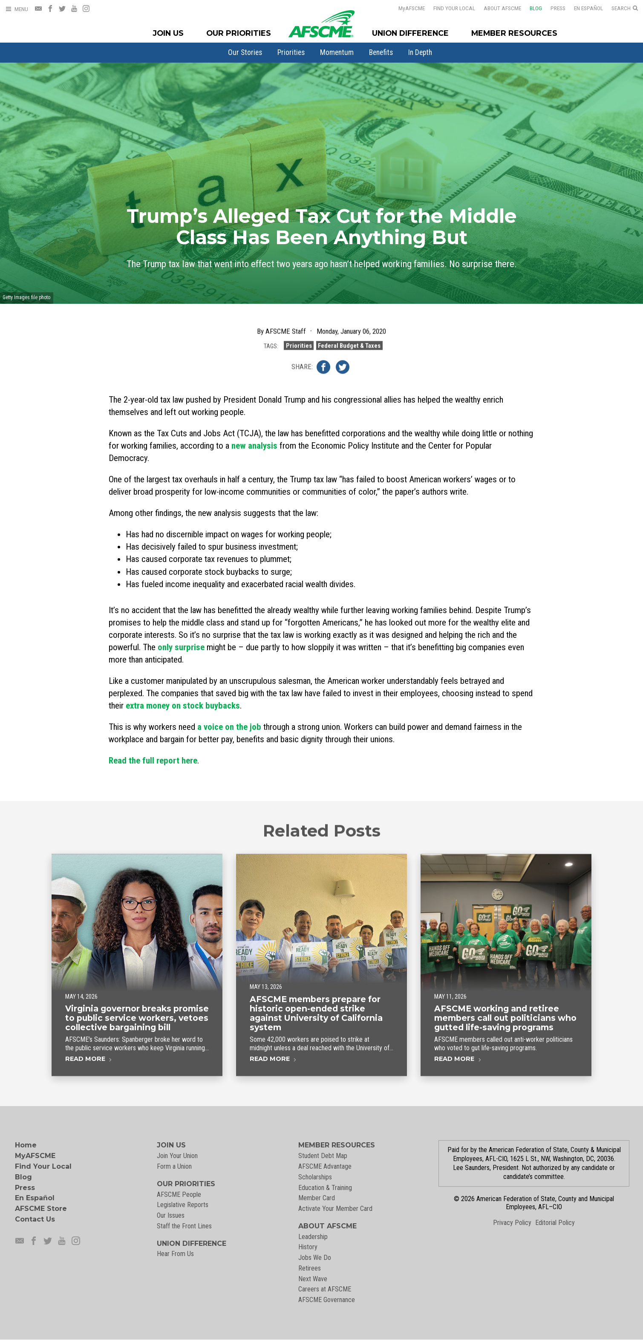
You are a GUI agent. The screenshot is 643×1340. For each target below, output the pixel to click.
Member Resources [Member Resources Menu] (514, 33)
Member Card (316, 1198)
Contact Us (35, 1219)
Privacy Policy (512, 1223)
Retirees (309, 1268)
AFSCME (406, 8)
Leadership (313, 1237)
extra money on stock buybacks (183, 705)
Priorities (291, 52)
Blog (530, 8)
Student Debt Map (322, 1156)
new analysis (254, 446)
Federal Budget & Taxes (349, 346)
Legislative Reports (182, 1205)
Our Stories (245, 52)
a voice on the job (229, 727)
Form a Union (174, 1166)
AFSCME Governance (326, 1300)
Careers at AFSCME (324, 1289)
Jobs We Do (314, 1258)
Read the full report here (153, 760)
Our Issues (171, 1215)
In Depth (420, 52)
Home (26, 1145)
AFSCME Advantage (325, 1166)
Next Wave (312, 1279)
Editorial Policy (555, 1223)
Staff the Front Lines (184, 1226)
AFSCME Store (41, 1209)
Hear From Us (175, 1254)
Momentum (337, 52)
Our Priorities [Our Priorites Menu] (238, 33)
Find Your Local (449, 8)
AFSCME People (179, 1194)
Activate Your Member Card (335, 1209)
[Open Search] (624, 8)
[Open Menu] (16, 9)
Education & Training (325, 1188)
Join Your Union (177, 1156)
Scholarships (315, 1177)
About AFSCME (497, 8)
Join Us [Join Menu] (168, 33)
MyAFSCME (35, 1156)
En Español (582, 8)
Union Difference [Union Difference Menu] (410, 33)
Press (552, 8)
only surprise (181, 647)
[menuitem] (245, 52)
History (307, 1247)
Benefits (381, 52)
